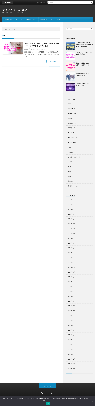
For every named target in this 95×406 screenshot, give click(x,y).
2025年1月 (71, 204)
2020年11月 (71, 267)
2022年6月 (71, 214)
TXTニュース (72, 152)
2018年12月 (71, 359)
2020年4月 (71, 286)
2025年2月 (71, 199)
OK (48, 403)
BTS (69, 104)
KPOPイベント (72, 137)
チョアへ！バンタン (14, 9)
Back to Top (47, 386)
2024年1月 (71, 209)
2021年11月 (71, 228)
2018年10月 (71, 368)
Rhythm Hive (72, 142)
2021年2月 (71, 257)
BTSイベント (72, 113)
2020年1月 (71, 301)
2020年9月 (71, 277)
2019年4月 (71, 339)
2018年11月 (71, 364)
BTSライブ (19, 19)
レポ (32, 49)
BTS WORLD (8, 19)
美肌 (45, 49)
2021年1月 (71, 262)
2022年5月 (71, 219)
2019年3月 (71, 344)
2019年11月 (71, 310)
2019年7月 (71, 325)
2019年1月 (71, 354)
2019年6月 (71, 330)
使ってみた (37, 49)
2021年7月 (71, 248)
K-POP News (72, 133)
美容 (58, 19)
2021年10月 (71, 233)
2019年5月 (71, 335)
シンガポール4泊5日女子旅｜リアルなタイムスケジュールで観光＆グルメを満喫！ (57, 2)
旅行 (52, 19)
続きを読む (53, 61)
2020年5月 (71, 281)
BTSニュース (72, 123)
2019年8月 (71, 320)
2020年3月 (71, 291)
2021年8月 (71, 243)
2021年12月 (71, 224)
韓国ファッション (31, 19)
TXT (69, 147)
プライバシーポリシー (47, 393)
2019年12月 (71, 306)
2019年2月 (71, 349)
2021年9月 (71, 238)
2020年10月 (71, 272)
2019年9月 (71, 315)
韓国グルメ (43, 19)
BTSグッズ (71, 118)
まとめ (70, 162)
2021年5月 (71, 253)
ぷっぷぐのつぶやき (74, 157)
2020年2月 (71, 296)
